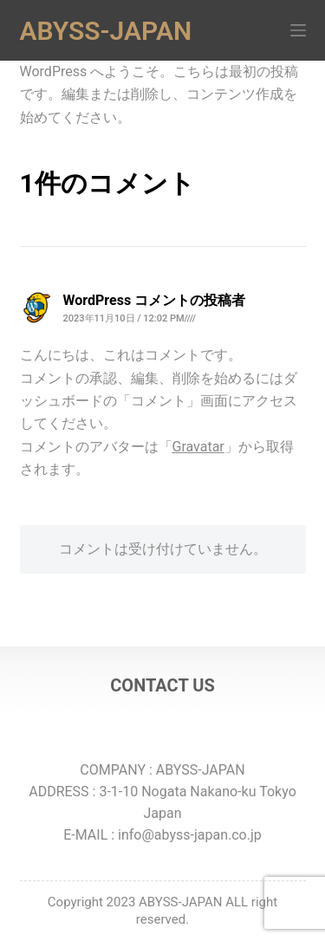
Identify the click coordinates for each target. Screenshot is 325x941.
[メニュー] (298, 30)
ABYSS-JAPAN (106, 31)
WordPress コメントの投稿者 (154, 300)
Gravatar (198, 446)
